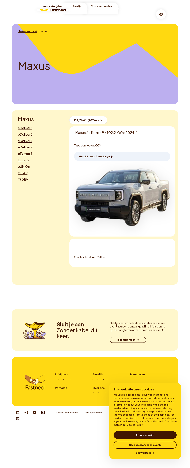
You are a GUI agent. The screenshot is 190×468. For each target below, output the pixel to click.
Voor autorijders (52, 6)
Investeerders (136, 380)
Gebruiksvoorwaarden (67, 454)
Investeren (137, 374)
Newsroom (97, 431)
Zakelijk (77, 6)
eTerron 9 (25, 153)
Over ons (106, 14)
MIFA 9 (22, 173)
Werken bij (97, 427)
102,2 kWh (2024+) (86, 120)
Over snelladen (62, 423)
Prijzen (58, 388)
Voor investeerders (101, 6)
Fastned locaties (63, 380)
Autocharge (61, 396)
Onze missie (98, 418)
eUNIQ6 (24, 166)
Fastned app (61, 392)
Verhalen (120, 14)
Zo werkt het (61, 384)
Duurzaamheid (99, 423)
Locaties (76, 14)
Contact (96, 396)
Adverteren (97, 388)
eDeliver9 (25, 147)
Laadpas (96, 392)
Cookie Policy (135, 424)
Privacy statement (94, 454)
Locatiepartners (100, 380)
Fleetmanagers (99, 384)
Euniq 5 (23, 160)
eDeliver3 (25, 128)
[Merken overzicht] (27, 31)
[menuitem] (76, 14)
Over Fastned (99, 414)
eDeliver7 (25, 141)
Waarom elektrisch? (64, 414)
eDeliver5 (25, 134)
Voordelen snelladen (65, 418)
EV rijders (61, 374)
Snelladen (91, 14)
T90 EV (23, 179)
